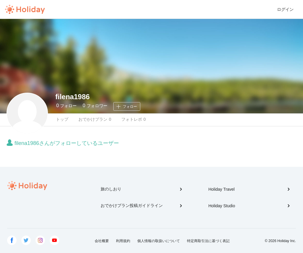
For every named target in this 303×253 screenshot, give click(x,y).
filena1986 (72, 97)
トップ (62, 119)
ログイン (285, 9)
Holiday (25, 9)
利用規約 (123, 241)
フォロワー (95, 105)
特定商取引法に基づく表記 (208, 241)
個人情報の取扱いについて (158, 241)
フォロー (66, 105)
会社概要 (102, 241)
